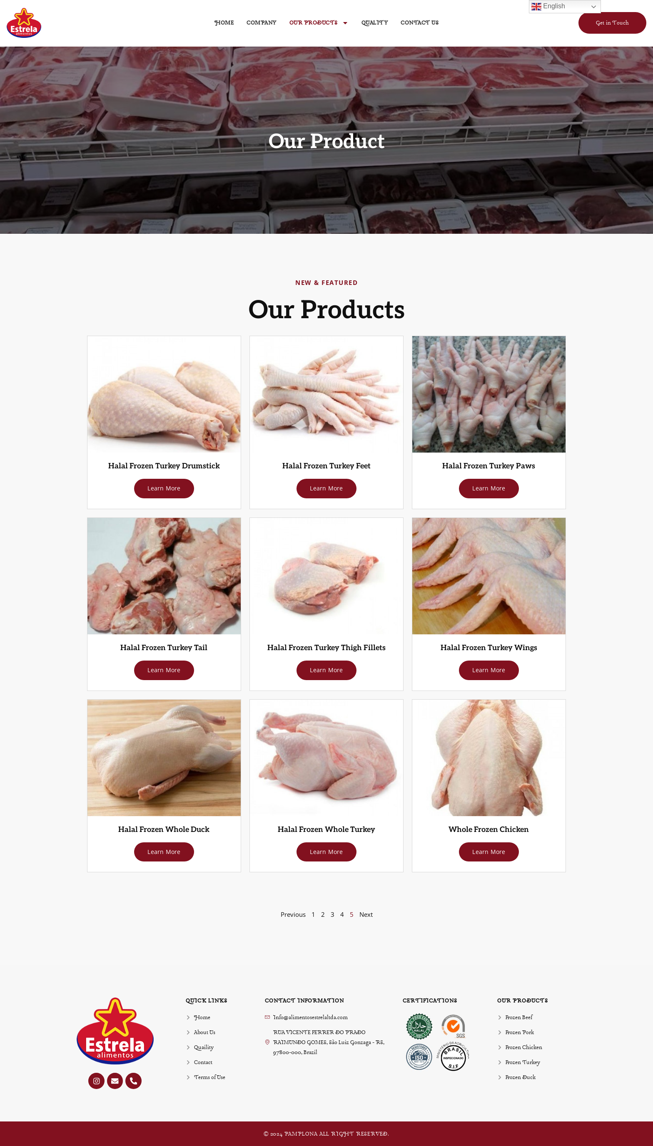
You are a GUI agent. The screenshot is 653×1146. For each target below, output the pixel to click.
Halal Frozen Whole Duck (163, 828)
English (548, 7)
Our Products (319, 22)
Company (262, 23)
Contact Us (420, 23)
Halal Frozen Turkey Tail (163, 647)
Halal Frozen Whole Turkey (326, 828)
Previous (293, 913)
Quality (374, 23)
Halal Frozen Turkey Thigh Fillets (326, 647)
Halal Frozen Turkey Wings (489, 647)
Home (224, 23)
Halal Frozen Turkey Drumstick (164, 466)
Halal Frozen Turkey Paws (488, 466)
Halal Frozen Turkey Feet (326, 466)
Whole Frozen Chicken (489, 828)
